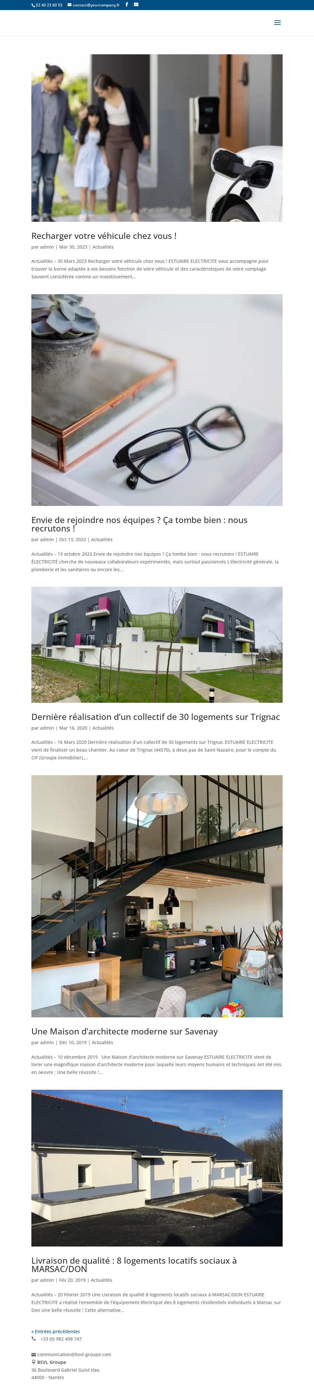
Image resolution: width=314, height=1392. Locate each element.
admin (47, 247)
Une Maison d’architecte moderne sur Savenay (124, 1031)
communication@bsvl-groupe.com (74, 1354)
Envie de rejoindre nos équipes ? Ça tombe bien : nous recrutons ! (139, 524)
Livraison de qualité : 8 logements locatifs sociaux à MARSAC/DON (134, 1265)
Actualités (103, 247)
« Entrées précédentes (55, 1331)
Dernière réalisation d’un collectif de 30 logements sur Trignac (155, 717)
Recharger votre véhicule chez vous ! (104, 235)
